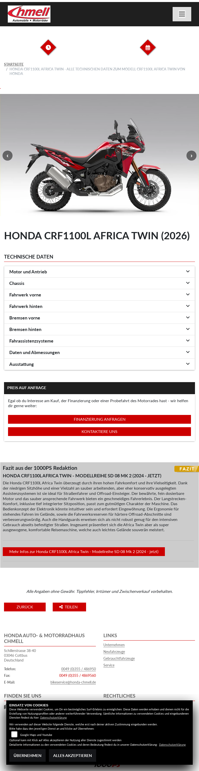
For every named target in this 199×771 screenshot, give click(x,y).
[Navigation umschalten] (182, 14)
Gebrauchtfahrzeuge (119, 658)
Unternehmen (114, 645)
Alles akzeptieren (72, 755)
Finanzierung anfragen (99, 419)
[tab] (99, 272)
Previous (8, 156)
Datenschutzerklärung (53, 717)
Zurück (25, 606)
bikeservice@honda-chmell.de (73, 682)
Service (108, 665)
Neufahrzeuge (114, 651)
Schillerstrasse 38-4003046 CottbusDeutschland (20, 655)
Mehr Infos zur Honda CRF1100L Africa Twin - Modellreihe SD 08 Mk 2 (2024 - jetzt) (83, 551)
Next (191, 156)
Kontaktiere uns (99, 431)
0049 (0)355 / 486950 (78, 669)
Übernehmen (27, 755)
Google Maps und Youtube (36, 734)
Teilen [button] (69, 606)
